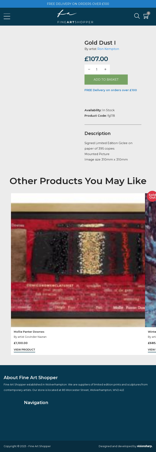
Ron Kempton (108, 49)
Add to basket (106, 79)
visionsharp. (144, 446)
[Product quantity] (97, 70)
